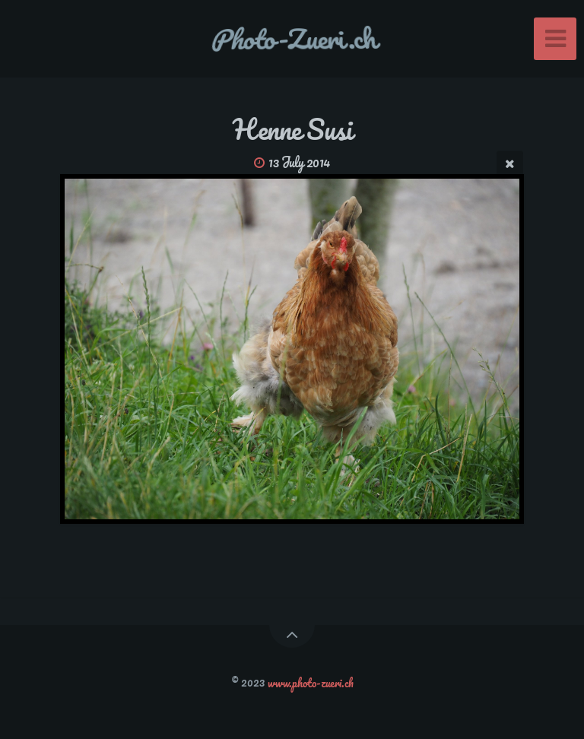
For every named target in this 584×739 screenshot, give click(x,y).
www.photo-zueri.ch (311, 682)
